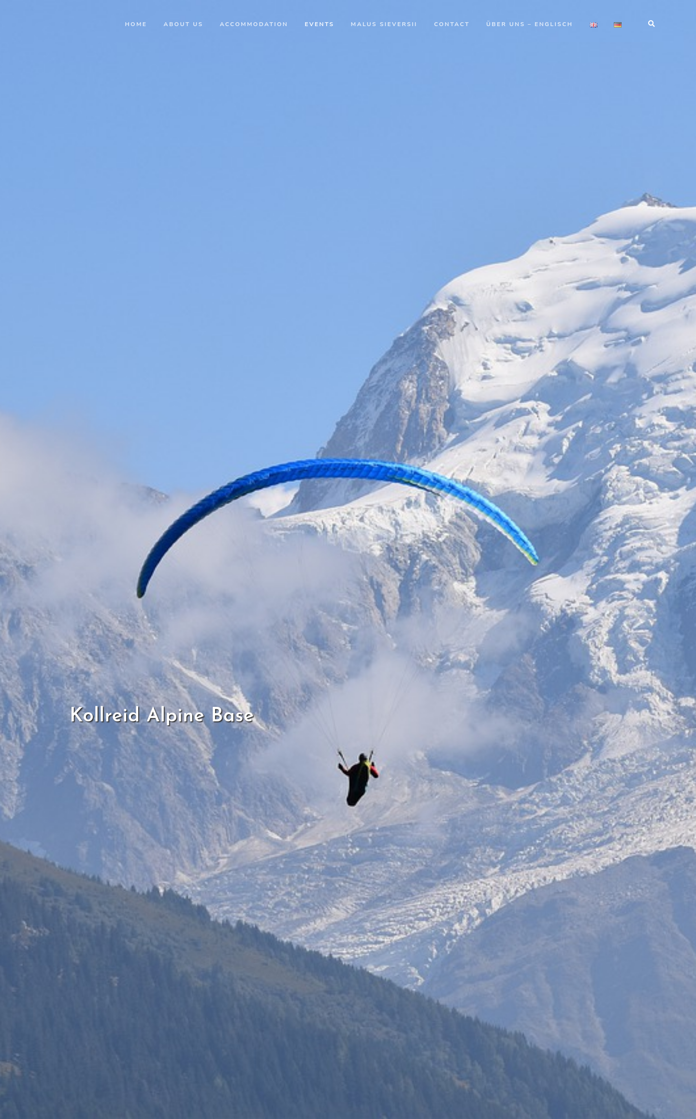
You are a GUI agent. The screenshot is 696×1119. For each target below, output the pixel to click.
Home (136, 24)
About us (183, 24)
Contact (452, 24)
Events (319, 24)
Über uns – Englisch (529, 24)
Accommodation (254, 24)
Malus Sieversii (384, 24)
